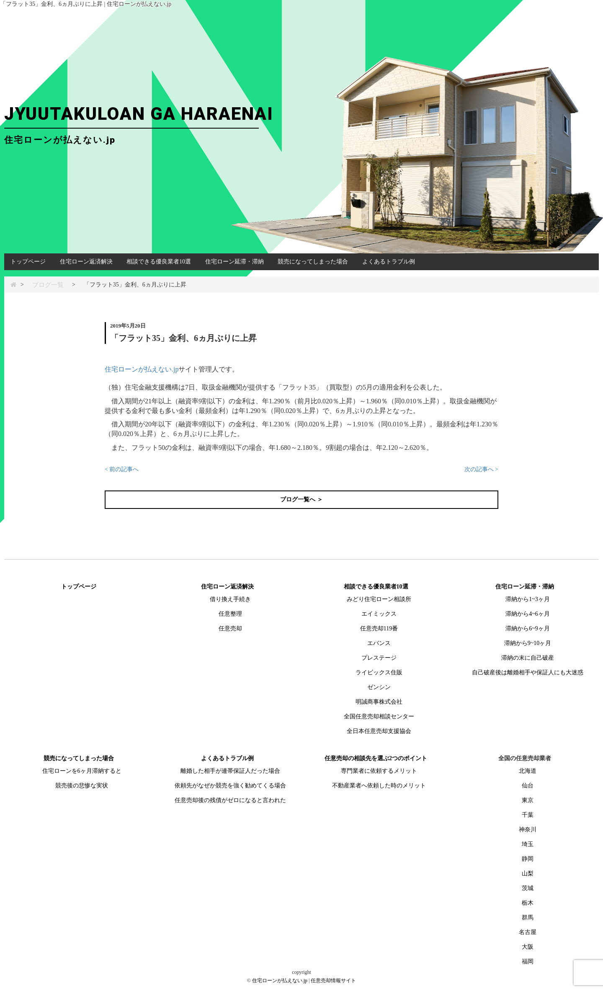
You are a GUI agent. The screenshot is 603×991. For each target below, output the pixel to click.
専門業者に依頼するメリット (379, 771)
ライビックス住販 (379, 672)
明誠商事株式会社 (379, 702)
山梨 (527, 873)
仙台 (527, 785)
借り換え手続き (230, 599)
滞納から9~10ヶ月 (527, 643)
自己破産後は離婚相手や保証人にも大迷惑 (527, 672)
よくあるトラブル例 (388, 261)
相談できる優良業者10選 (158, 261)
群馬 (527, 917)
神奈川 (527, 829)
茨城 (527, 888)
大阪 (527, 947)
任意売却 (230, 628)
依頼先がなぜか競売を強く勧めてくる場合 (230, 785)
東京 (527, 800)
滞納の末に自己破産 (527, 658)
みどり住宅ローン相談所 (379, 599)
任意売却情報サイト (333, 980)
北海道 (527, 771)
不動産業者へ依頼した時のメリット (379, 785)
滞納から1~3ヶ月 (527, 599)
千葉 (527, 815)
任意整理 (230, 614)
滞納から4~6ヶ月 (527, 614)
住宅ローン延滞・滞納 (234, 261)
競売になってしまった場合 (313, 261)
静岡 (527, 859)
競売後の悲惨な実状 (81, 785)
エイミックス (379, 614)
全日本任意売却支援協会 (379, 731)
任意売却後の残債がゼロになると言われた (230, 800)
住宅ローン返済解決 (86, 261)
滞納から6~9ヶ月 (527, 628)
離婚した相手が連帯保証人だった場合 (230, 771)
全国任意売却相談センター (379, 716)
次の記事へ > (481, 469)
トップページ (28, 261)
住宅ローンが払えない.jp (141, 369)
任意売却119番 (379, 628)
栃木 (527, 903)
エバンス (379, 643)
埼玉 (527, 844)
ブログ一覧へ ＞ (301, 499)
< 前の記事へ (122, 469)
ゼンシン (379, 687)
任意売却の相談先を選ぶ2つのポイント (376, 758)
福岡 (527, 961)
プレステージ (379, 658)
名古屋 (527, 932)
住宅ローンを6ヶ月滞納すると (81, 771)
